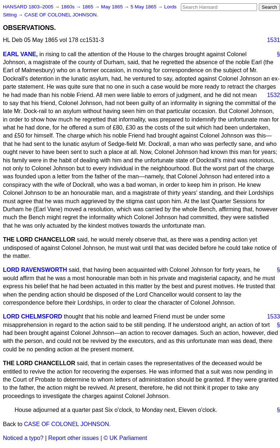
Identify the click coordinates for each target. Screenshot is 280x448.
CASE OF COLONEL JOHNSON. (61, 15)
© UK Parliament (125, 438)
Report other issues (73, 438)
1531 (273, 40)
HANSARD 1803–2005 (28, 6)
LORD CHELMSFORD (32, 316)
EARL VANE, (20, 54)
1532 (273, 95)
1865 (88, 6)
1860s (68, 6)
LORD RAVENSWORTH (35, 270)
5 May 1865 (144, 6)
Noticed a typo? (23, 438)
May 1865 (112, 6)
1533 (273, 316)
